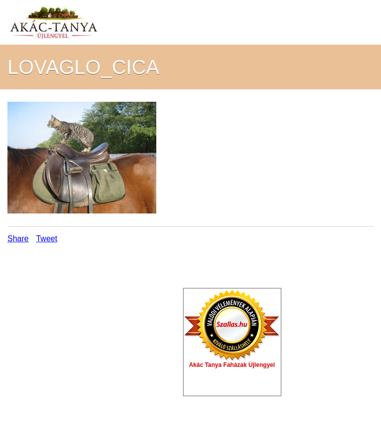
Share (18, 238)
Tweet (47, 238)
